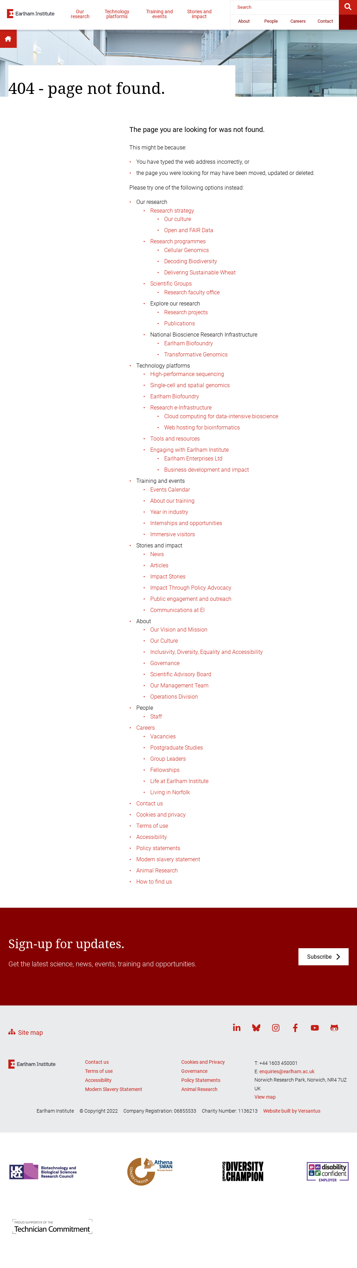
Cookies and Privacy (203, 1062)
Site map (30, 1032)
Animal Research (157, 870)
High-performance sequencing (187, 374)
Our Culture (164, 640)
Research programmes (178, 241)
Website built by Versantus (291, 1111)
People (271, 21)
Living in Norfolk (170, 792)
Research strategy (172, 210)
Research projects (186, 312)
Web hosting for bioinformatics (202, 427)
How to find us (154, 881)
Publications (179, 323)
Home (8, 39)
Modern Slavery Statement (113, 1089)
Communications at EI (177, 610)
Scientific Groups (171, 283)
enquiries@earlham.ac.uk (286, 1071)
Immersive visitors (172, 534)
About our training (172, 500)
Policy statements (158, 848)
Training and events (159, 14)
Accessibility (151, 837)
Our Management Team (179, 685)
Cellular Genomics (186, 250)
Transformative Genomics (196, 354)
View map (265, 1097)
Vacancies (163, 736)
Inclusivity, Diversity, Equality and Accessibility (206, 652)
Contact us (149, 803)
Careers (298, 21)
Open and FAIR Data (188, 230)
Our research (80, 14)
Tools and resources (175, 438)
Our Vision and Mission (178, 629)
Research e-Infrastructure (181, 407)
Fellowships (165, 770)
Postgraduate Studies (176, 747)
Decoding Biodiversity (190, 261)
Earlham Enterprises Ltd (193, 458)
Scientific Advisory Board (180, 674)
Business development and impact (206, 469)
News (157, 554)
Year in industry (169, 512)
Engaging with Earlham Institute (189, 450)
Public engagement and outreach (190, 599)
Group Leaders (168, 758)
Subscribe (319, 956)
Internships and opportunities (186, 523)
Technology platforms (117, 14)
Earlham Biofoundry (188, 343)
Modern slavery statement (168, 859)
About (244, 21)
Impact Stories (167, 576)
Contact (325, 21)
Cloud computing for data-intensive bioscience (221, 416)
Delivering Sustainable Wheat (200, 272)
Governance (165, 663)
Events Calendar (170, 489)
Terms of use (152, 826)
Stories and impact (199, 14)
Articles (159, 565)
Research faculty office (192, 292)
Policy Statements (200, 1080)
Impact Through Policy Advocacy (190, 587)
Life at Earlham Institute (179, 781)
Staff (156, 716)
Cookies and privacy (161, 814)
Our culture (177, 219)
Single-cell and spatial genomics (190, 385)
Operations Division (174, 696)
